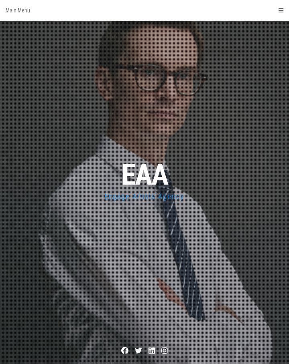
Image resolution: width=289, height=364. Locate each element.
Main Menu (144, 10)
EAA (145, 175)
